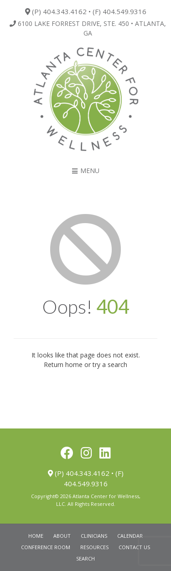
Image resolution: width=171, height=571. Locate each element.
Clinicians (94, 535)
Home (35, 535)
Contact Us (134, 547)
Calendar (130, 535)
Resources (94, 547)
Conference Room (45, 547)
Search (85, 558)
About (62, 535)
